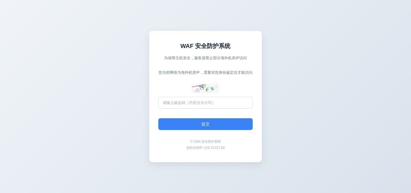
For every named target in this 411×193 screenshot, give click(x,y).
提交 (205, 124)
